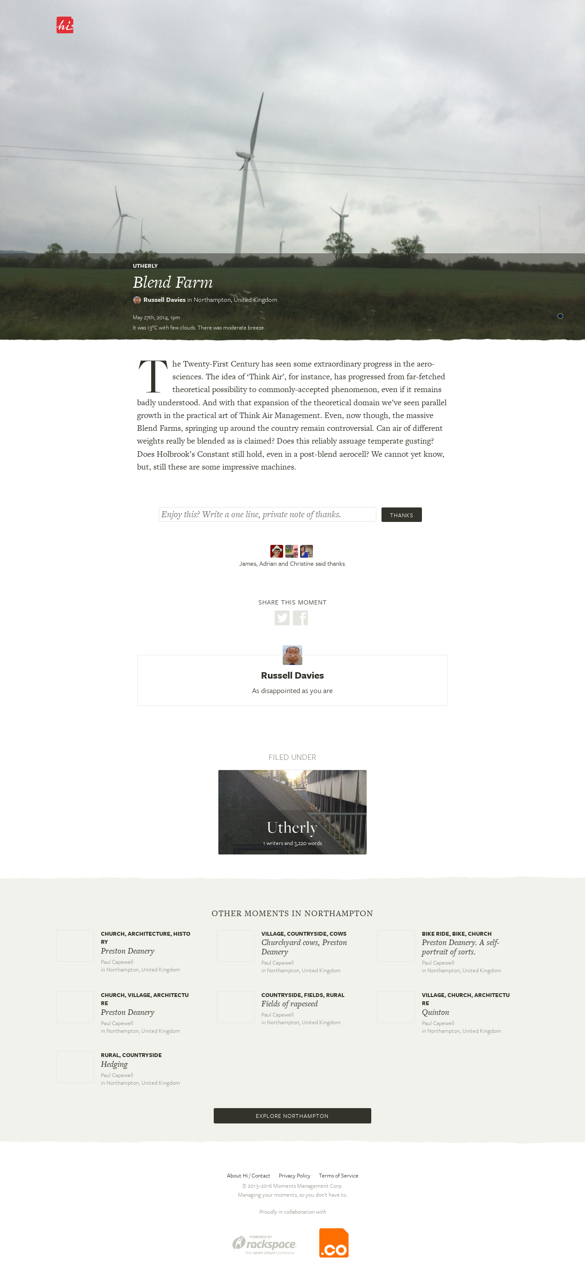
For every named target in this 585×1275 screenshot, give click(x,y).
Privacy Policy (294, 1175)
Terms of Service (338, 1175)
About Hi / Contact (248, 1175)
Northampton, (235, 299)
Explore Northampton (292, 1116)
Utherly (145, 265)
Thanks (401, 515)
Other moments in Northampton (292, 913)
